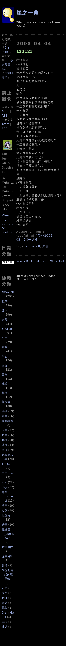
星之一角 (7, 473)
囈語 (4, 411)
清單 (4, 505)
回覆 (4, 450)
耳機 (4, 440)
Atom (5, 111)
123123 (24, 51)
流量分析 (7, 556)
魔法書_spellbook (8, 534)
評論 (4, 565)
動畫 (4, 435)
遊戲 (4, 319)
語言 (4, 524)
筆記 (4, 356)
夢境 (4, 445)
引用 (4, 338)
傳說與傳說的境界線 (7, 574)
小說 (4, 487)
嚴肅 (4, 416)
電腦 (4, 347)
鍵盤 (4, 510)
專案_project (7, 496)
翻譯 (4, 598)
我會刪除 (7, 547)
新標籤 (6, 402)
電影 (4, 607)
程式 (4, 301)
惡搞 (4, 588)
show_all (8, 292)
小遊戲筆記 (7, 64)
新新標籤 (7, 421)
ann (4, 482)
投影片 (6, 515)
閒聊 (4, 310)
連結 (4, 626)
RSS (4, 115)
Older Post (57, 261)
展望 (4, 593)
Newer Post (24, 261)
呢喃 (4, 383)
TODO (6, 464)
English (7, 328)
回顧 (4, 365)
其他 (4, 393)
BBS (4, 621)
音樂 (4, 374)
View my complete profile (8, 224)
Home (41, 261)
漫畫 (4, 430)
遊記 (4, 602)
